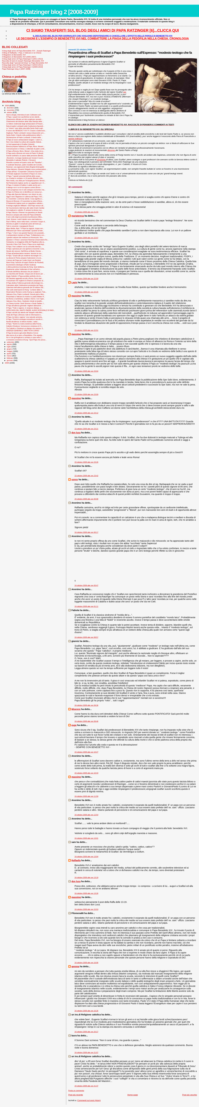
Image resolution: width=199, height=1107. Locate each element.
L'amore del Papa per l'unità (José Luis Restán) (23, 260)
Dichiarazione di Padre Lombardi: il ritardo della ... (24, 137)
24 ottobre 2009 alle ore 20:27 (86, 1032)
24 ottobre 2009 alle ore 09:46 (86, 721)
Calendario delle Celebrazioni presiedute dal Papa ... (25, 285)
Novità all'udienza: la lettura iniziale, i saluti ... (22, 322)
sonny (74, 479)
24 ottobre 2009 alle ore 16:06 (86, 963)
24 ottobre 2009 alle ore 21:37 (86, 1086)
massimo (76, 296)
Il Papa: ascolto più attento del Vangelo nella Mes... (25, 312)
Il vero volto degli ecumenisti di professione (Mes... (24, 217)
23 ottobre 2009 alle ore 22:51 (86, 330)
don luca (76, 432)
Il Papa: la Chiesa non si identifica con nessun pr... (24, 192)
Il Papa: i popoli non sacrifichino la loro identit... (23, 117)
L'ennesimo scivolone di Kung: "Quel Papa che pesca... (26, 340)
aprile (9, 354)
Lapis (74, 282)
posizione (101, 159)
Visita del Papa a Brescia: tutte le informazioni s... (24, 315)
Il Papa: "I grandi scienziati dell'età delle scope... (23, 176)
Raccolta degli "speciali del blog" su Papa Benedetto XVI (25, 63)
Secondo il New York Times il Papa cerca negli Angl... (25, 244)
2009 (7, 106)
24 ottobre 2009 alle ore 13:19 (86, 877)
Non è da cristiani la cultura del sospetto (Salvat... (24, 142)
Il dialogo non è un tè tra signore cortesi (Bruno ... (24, 187)
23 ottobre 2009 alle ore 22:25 (86, 292)
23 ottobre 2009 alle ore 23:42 (86, 476)
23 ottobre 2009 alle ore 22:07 (86, 238)
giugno (10, 349)
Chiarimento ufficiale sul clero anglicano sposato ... (24, 119)
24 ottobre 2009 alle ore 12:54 (86, 815)
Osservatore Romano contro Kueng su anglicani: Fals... (26, 292)
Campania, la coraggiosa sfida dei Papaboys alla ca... (25, 242)
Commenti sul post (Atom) (89, 1100)
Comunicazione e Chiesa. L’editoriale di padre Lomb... (26, 149)
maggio (10, 351)
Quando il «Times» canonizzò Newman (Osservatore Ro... (27, 240)
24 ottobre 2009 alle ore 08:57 (86, 637)
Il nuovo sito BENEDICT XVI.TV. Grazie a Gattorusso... (26, 131)
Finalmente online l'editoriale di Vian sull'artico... (23, 269)
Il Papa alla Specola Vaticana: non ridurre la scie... (24, 194)
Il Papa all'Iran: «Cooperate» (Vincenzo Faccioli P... (25, 172)
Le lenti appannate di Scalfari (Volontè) (20, 144)
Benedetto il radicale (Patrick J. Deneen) (21, 160)
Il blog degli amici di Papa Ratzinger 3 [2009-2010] (22, 67)
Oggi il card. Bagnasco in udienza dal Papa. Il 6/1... (25, 197)
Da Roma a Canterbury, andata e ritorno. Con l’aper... (25, 299)
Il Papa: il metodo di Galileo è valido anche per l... (24, 185)
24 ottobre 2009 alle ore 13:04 (86, 856)
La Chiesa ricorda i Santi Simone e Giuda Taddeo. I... (25, 303)
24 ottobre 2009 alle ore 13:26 (86, 893)
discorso (111, 150)
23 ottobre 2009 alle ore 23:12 (86, 413)
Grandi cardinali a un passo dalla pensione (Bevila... (25, 156)
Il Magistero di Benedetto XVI (14, 55)
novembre (11, 110)
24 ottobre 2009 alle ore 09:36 (86, 705)
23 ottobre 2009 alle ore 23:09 (86, 394)
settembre (11, 342)
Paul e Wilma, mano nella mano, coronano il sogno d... (26, 222)
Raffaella (76, 860)
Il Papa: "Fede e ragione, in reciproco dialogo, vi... (24, 308)
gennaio (10, 360)
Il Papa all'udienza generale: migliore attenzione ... (24, 306)
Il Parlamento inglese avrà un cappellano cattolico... (25, 203)
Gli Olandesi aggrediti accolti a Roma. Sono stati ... (24, 278)
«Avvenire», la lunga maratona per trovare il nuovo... (25, 158)
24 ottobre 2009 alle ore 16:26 (86, 1011)
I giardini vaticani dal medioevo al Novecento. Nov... (25, 237)
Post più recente (75, 1095)
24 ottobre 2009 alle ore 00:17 (86, 532)
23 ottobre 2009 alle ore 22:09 (86, 279)
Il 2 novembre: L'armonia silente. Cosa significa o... (24, 199)
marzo (9, 356)
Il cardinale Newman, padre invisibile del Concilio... (24, 165)
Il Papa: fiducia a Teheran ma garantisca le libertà (24, 212)
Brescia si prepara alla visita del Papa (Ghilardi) (23, 215)
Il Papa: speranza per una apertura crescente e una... (25, 249)
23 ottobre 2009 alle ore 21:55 (86, 212)
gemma (75, 966)
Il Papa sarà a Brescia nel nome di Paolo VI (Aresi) (24, 153)
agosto (10, 344)
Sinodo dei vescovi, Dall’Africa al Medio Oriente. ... (24, 251)
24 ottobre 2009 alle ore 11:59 (86, 796)
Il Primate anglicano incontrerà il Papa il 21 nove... (24, 174)
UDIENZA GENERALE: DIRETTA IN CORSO (22, 331)
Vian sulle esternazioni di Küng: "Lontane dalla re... (24, 290)
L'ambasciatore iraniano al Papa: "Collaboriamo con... (25, 235)
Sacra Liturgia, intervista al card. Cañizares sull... (24, 115)
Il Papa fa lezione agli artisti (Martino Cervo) (22, 333)
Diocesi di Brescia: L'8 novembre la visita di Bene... (25, 201)
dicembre (10, 108)
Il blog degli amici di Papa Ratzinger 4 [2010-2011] (22, 65)
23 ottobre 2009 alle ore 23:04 (86, 371)
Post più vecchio (189, 1095)
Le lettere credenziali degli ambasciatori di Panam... (25, 124)
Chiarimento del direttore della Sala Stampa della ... (25, 121)
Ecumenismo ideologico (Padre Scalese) (21, 265)
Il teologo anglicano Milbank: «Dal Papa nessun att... (25, 206)
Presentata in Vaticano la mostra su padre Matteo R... (25, 297)
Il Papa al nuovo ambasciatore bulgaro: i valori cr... (24, 140)
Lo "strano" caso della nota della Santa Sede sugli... (25, 128)
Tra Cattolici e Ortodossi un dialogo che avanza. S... (25, 328)
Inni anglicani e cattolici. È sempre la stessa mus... (24, 210)
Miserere (76, 709)
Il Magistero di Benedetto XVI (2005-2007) (19, 57)
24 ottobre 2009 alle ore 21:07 (86, 1052)
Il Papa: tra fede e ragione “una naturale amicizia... (24, 317)
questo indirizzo (75, 138)
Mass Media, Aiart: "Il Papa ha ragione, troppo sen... (25, 228)
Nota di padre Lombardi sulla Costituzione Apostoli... (25, 126)
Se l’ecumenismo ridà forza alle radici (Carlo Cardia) (25, 208)
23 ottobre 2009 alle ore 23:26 (86, 462)
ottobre (10, 112)
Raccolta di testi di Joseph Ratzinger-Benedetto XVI (23, 61)
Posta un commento (76, 1090)
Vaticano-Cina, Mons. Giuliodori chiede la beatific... (24, 301)
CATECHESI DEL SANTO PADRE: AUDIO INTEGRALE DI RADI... (30, 310)
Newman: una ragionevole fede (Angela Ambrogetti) (25, 167)
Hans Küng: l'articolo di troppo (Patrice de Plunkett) (25, 262)
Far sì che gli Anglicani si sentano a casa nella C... (24, 337)
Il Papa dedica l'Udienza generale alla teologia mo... (25, 283)
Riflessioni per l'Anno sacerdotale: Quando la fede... (25, 231)
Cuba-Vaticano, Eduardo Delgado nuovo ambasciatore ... (27, 169)
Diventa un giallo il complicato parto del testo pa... (24, 224)
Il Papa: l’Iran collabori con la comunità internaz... (24, 247)
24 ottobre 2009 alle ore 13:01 (86, 838)
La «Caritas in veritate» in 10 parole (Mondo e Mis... (25, 178)
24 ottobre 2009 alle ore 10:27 (86, 752)
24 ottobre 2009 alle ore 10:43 (86, 773)
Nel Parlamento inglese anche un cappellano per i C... (26, 183)
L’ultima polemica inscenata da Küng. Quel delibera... (25, 267)
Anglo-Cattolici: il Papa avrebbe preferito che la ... (24, 276)
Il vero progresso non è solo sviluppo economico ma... (26, 190)
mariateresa (77, 216)
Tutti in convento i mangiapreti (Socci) (20, 226)
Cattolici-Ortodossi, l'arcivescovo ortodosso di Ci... (24, 326)
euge (73, 725)
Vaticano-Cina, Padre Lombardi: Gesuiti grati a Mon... (25, 294)
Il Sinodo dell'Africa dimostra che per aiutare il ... (23, 272)
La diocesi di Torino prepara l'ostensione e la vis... (24, 258)
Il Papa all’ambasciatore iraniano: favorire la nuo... (24, 253)
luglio (9, 347)
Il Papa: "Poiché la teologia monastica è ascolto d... (25, 319)
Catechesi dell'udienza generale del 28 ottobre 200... (25, 287)
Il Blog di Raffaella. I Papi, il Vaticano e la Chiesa (21, 53)
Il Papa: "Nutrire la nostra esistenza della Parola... (24, 324)
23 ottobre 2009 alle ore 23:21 (86, 429)
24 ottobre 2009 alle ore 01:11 (86, 606)
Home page (132, 1095)
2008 (7, 363)
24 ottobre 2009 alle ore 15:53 (86, 909)
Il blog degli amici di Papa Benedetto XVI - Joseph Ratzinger (26, 51)
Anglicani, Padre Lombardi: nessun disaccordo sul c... (25, 133)
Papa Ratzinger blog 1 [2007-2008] (16, 69)
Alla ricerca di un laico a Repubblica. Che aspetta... (24, 335)
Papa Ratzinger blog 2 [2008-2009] (54, 12)
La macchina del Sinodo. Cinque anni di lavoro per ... (25, 274)
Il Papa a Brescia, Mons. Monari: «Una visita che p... (25, 151)
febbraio (10, 358)
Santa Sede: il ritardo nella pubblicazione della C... (24, 135)
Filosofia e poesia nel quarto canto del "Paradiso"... (24, 162)
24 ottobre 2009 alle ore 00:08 (86, 499)
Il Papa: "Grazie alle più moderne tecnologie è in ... (24, 256)
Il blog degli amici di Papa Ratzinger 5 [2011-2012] (22, 59)
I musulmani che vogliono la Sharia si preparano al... (25, 281)
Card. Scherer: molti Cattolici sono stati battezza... (24, 219)
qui (124, 92)
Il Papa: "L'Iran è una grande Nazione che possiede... (25, 233)
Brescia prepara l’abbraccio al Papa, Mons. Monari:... (25, 146)
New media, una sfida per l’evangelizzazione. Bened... (26, 181)
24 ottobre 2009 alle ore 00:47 (86, 585)
